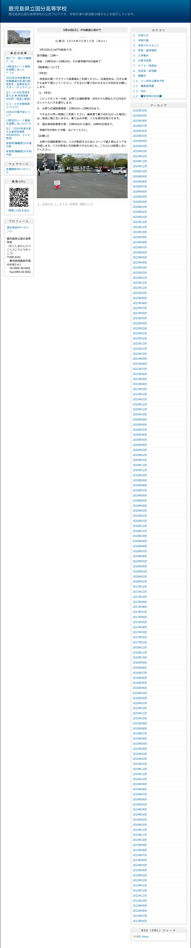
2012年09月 (140, 905)
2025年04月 (140, 141)
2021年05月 (140, 379)
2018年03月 (140, 571)
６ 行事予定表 (142, 60)
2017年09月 (140, 602)
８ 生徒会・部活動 (145, 71)
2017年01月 (140, 642)
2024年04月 (140, 202)
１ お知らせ (45, 204)
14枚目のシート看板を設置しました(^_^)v (18, 69)
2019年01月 (140, 521)
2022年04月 (140, 323)
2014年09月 (140, 784)
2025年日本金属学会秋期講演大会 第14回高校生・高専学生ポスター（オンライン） (19, 82)
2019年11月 (140, 470)
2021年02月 (140, 394)
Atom (145, 936)
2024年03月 (140, 207)
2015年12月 (140, 708)
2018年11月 (140, 531)
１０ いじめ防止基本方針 (149, 81)
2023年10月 (140, 232)
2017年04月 (140, 627)
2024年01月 (140, 217)
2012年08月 (140, 910)
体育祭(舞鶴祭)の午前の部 (19, 152)
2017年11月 (140, 591)
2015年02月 (140, 759)
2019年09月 (140, 480)
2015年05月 (140, 743)
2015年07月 (140, 733)
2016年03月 (140, 693)
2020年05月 (140, 439)
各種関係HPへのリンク (18, 170)
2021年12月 (140, 343)
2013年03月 (140, 875)
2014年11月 (140, 774)
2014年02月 (140, 819)
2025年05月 (140, 136)
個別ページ (86, 204)
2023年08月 (140, 242)
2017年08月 (140, 607)
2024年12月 (140, 161)
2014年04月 (140, 809)
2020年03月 (140, 450)
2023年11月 (140, 227)
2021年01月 (140, 399)
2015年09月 (140, 723)
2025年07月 (140, 126)
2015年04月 (140, 748)
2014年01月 (140, 824)
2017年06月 (140, 617)
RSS (138, 936)
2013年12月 (140, 830)
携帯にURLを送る (19, 210)
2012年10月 (140, 900)
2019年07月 (140, 490)
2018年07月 (140, 551)
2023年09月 (140, 237)
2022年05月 (140, 318)
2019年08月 (140, 485)
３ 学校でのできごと (146, 45)
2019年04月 (140, 505)
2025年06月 (140, 131)
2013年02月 (140, 880)
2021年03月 (140, 389)
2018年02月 (140, 576)
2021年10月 (140, 354)
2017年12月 (140, 586)
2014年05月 (140, 804)
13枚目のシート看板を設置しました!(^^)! (18, 121)
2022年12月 (140, 282)
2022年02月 (140, 333)
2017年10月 (140, 597)
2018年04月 (140, 566)
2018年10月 (140, 536)
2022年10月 (140, 293)
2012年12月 (140, 890)
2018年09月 (140, 541)
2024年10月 (140, 171)
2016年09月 (140, 662)
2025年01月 (140, 156)
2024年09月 (140, 176)
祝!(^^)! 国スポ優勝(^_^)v (18, 59)
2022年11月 (140, 288)
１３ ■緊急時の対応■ (147, 96)
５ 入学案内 (141, 55)
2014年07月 (140, 794)
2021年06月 (140, 374)
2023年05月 (140, 257)
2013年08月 (140, 850)
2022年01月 (140, 338)
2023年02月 (140, 272)
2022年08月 (140, 303)
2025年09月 (140, 115)
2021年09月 (140, 358)
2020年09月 (140, 419)
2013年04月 (140, 870)
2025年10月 (140, 110)
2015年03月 (140, 754)
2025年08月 (140, 120)
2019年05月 (140, 500)
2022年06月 (140, 313)
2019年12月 (140, 465)
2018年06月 (140, 556)
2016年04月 (140, 688)
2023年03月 (140, 267)
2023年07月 (140, 247)
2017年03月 (140, 632)
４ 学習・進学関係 (145, 50)
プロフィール (19, 221)
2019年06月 (140, 495)
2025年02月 (140, 151)
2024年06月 (140, 191)
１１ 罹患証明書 (143, 86)
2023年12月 (140, 222)
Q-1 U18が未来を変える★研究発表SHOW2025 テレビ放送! (18, 133)
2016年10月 (140, 657)
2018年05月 (140, 561)
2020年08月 (140, 424)
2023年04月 (140, 262)
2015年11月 (140, 713)
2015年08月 (140, 728)
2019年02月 (140, 515)
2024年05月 (140, 196)
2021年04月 (140, 384)
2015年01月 (140, 764)
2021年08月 (140, 364)
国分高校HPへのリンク (18, 229)
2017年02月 (140, 637)
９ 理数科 (139, 75)
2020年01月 (140, 460)
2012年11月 (140, 895)
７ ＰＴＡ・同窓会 (66, 204)
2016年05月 (140, 683)
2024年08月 (140, 181)
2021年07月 (140, 369)
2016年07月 (140, 673)
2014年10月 (140, 779)
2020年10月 (140, 414)
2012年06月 (140, 921)
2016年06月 (140, 678)
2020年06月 (140, 434)
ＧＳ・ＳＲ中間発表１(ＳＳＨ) (18, 105)
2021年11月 (140, 348)
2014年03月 (140, 814)
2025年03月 (140, 146)
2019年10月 (140, 475)
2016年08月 (140, 667)
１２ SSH (139, 91)
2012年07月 (140, 916)
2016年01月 (140, 703)
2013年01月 (140, 885)
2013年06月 (140, 860)
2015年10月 (140, 718)
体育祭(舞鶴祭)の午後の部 (19, 144)
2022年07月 (140, 308)
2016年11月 (140, 652)
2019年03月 (140, 510)
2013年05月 (140, 865)
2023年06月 (140, 252)
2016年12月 (140, 647)
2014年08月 (140, 789)
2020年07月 (140, 429)
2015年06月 (140, 738)
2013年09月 (140, 845)
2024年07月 (140, 186)
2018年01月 (140, 581)
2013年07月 (140, 855)
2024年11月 (140, 166)
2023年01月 (140, 278)
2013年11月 (140, 834)
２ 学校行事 (141, 40)
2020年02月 (140, 455)
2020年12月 (140, 404)
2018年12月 (140, 526)
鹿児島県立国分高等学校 (38, 8)
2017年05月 (140, 622)
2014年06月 (140, 799)
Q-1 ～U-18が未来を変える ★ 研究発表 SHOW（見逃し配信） (19, 95)
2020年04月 (140, 445)
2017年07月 (140, 612)
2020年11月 (140, 409)
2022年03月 (140, 328)
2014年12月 (140, 769)
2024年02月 (140, 212)
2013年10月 (140, 840)
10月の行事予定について (18, 113)
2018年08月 (140, 546)
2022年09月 (140, 298)
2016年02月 (140, 698)
